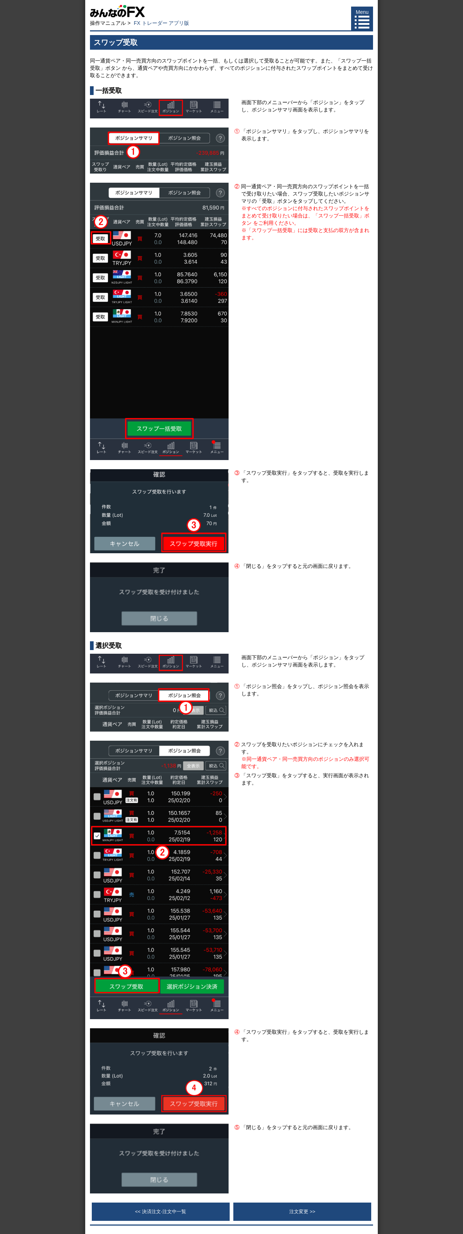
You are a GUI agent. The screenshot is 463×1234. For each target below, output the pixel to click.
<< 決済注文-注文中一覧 (160, 1211)
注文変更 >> (302, 1211)
